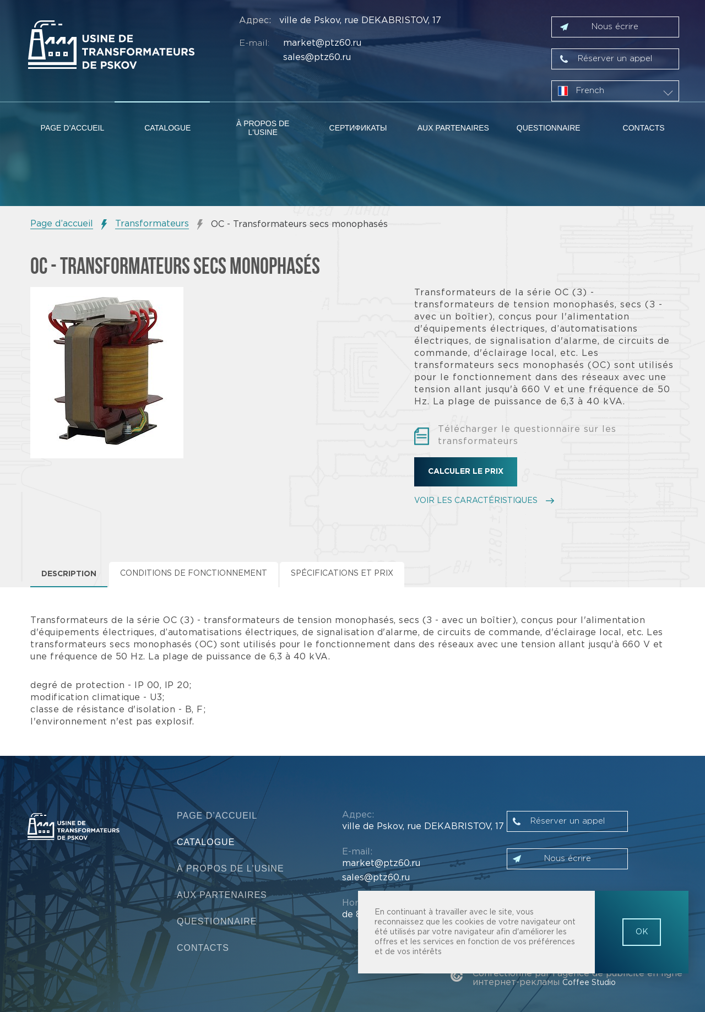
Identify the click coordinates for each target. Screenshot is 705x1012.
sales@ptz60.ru (317, 57)
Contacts (644, 127)
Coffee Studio (589, 982)
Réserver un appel (615, 58)
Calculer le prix (465, 471)
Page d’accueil (73, 127)
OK (642, 932)
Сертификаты (358, 127)
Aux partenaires (453, 127)
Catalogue (167, 127)
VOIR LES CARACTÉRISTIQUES (476, 500)
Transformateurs (152, 224)
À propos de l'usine (262, 128)
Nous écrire (615, 26)
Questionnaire (549, 127)
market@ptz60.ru (322, 43)
